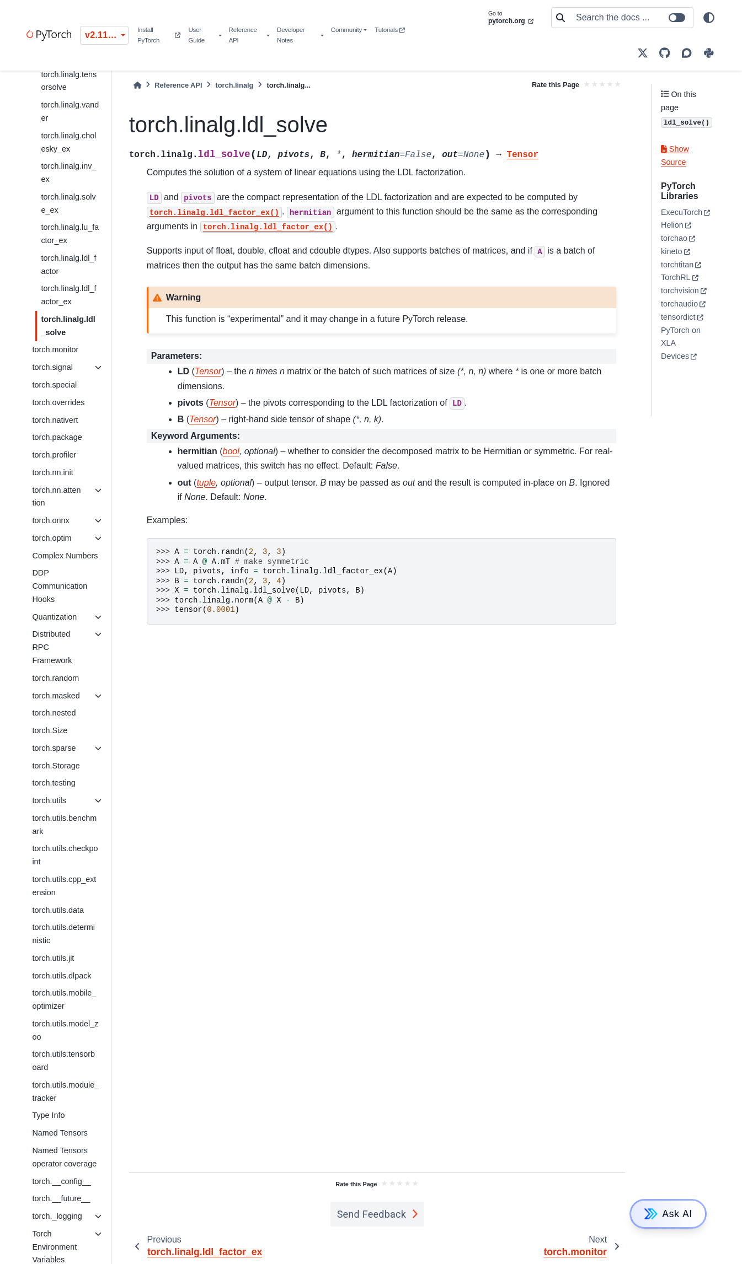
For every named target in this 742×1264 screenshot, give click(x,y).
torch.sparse (54, 748)
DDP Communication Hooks (59, 586)
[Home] (137, 85)
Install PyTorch (158, 35)
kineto (671, 251)
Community (346, 29)
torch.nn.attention (56, 497)
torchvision (680, 290)
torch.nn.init (52, 472)
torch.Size (49, 730)
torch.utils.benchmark (64, 825)
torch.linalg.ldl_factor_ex (68, 295)
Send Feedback (372, 1214)
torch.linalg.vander (70, 111)
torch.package (57, 437)
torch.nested (54, 712)
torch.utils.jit (53, 958)
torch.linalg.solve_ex (68, 203)
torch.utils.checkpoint (65, 855)
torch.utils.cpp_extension (64, 886)
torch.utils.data (58, 910)
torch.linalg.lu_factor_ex (70, 234)
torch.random (55, 678)
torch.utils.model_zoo (65, 1030)
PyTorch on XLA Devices (681, 343)
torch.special (54, 384)
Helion (672, 224)
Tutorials (389, 29)
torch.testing (53, 782)
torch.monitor (55, 349)
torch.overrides (58, 402)
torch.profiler (54, 454)
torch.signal (52, 367)
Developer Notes (291, 35)
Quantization (54, 616)
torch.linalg (234, 85)
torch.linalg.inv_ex (68, 173)
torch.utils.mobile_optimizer (64, 999)
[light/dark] (709, 17)
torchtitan (677, 264)
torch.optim (51, 538)
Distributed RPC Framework (52, 647)
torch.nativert (55, 420)
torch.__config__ (61, 1181)
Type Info (48, 1115)
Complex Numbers (65, 555)
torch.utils (49, 800)
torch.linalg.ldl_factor (68, 265)
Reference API (243, 35)
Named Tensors (60, 1132)
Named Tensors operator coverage (64, 1157)
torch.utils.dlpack (61, 975)
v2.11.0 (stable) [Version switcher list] (107, 35)
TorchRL (676, 277)
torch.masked (55, 695)
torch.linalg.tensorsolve (69, 81)
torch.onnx (50, 520)
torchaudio (679, 303)
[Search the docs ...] (631, 18)
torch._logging (57, 1216)
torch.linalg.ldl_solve (68, 326)
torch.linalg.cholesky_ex (68, 142)
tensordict (678, 317)
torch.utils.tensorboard (63, 1061)
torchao (674, 238)
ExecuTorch (681, 212)
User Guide (196, 35)
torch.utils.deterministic (63, 934)
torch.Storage (55, 765)
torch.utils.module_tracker (65, 1091)
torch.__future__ (61, 1198)
